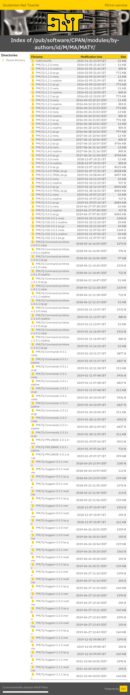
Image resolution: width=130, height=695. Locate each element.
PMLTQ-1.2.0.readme (46, 68)
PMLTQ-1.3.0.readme (46, 116)
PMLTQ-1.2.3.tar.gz (45, 108)
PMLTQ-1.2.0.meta (45, 64)
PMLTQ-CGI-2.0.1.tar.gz (47, 237)
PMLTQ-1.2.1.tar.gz (45, 84)
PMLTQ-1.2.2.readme (46, 92)
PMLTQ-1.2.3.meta (45, 100)
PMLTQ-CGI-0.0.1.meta (47, 218)
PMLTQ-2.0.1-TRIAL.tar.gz (49, 175)
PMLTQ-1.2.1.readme (46, 80)
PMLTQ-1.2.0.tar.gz (45, 72)
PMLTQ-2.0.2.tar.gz (45, 186)
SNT (123, 688)
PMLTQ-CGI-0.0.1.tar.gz (47, 226)
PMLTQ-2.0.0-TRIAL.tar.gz (49, 171)
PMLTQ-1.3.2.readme (46, 139)
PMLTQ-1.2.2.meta (45, 88)
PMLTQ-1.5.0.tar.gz (45, 167)
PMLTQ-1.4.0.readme (46, 151)
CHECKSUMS (41, 60)
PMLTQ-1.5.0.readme (46, 163)
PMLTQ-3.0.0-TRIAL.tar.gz (49, 190)
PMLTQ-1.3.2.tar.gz (45, 143)
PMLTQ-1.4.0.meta (45, 147)
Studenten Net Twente (21, 5)
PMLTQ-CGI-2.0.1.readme (49, 234)
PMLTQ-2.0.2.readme (46, 182)
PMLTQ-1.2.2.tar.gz (45, 96)
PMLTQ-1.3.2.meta (45, 135)
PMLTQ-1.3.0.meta (45, 112)
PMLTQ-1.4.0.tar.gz (45, 155)
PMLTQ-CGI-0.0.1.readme (49, 222)
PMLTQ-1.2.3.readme (46, 104)
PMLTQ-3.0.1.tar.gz (45, 202)
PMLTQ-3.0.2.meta (45, 206)
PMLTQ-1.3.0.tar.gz (45, 120)
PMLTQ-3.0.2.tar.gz (45, 214)
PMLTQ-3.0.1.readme (46, 198)
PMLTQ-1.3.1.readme (46, 127)
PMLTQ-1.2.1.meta (45, 76)
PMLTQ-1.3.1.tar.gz (45, 131)
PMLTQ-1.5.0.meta (45, 159)
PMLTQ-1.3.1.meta (45, 123)
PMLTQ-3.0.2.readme (46, 210)
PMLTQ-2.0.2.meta (45, 179)
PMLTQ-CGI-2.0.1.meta (47, 230)
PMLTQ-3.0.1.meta (45, 194)
